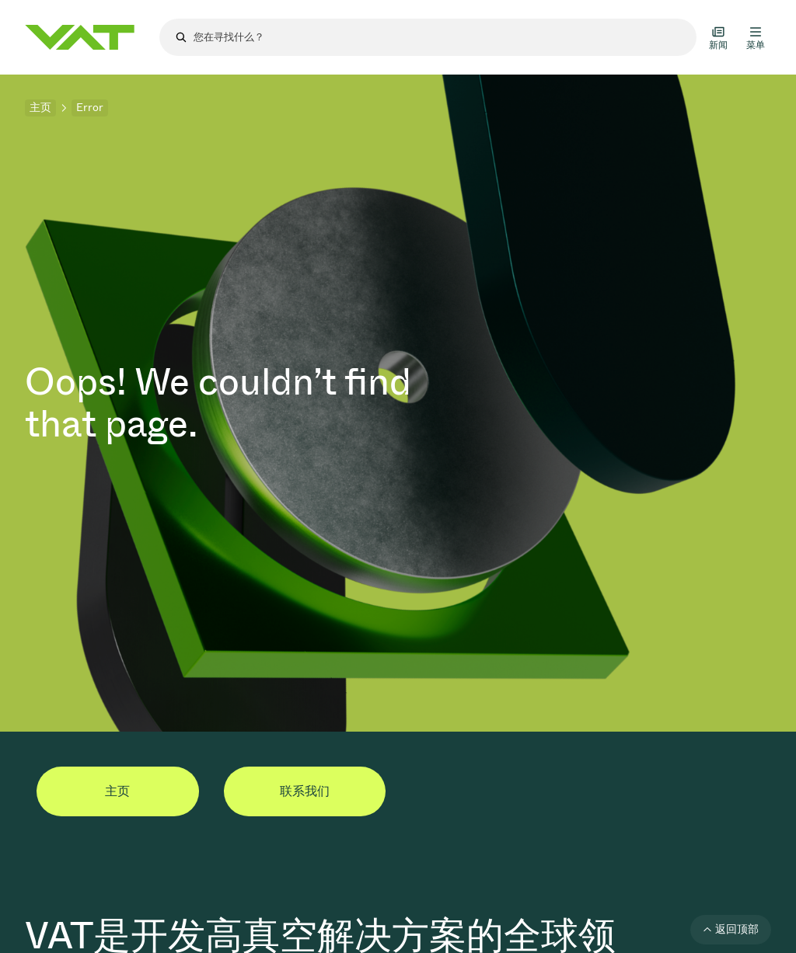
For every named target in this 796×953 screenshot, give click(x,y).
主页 (40, 107)
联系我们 (305, 791)
